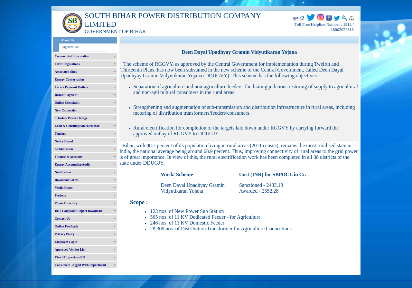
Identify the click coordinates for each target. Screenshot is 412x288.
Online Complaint (67, 102)
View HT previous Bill (70, 257)
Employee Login (66, 242)
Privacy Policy (64, 234)
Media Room (63, 187)
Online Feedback (66, 226)
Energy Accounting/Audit (72, 164)
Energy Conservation (69, 79)
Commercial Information (72, 56)
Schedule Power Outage (71, 118)
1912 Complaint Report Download (78, 211)
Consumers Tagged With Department (80, 265)
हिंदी (295, 19)
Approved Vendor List (70, 249)
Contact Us (62, 218)
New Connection (66, 110)
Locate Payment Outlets (71, 87)
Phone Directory (66, 203)
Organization (70, 47)
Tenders (60, 133)
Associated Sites (66, 71)
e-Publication (64, 149)
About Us (67, 40)
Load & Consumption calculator (77, 126)
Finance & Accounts (68, 156)
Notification (63, 172)
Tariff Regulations (67, 64)
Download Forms (67, 180)
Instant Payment (66, 95)
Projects (60, 195)
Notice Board (64, 141)
